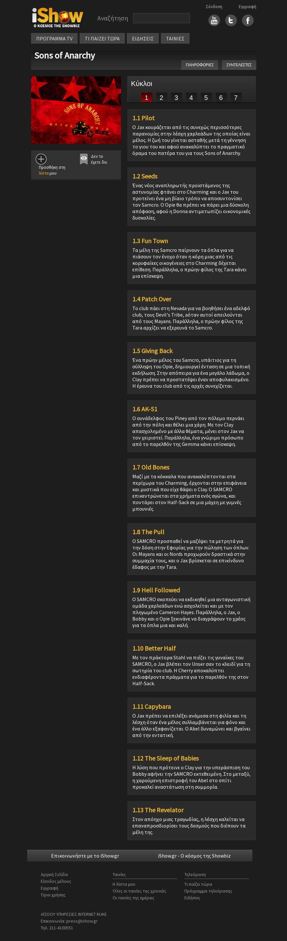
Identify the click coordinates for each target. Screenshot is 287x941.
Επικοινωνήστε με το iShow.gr (85, 855)
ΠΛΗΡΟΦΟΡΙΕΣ (200, 65)
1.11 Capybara (151, 706)
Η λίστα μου (124, 884)
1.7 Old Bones (150, 467)
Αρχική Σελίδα (54, 874)
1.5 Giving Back (152, 351)
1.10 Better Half (154, 648)
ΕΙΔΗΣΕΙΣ (143, 38)
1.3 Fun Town (150, 241)
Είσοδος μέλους (56, 881)
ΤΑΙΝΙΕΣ (175, 38)
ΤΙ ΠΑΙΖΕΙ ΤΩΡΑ (102, 38)
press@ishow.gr (82, 921)
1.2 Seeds (144, 176)
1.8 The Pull (148, 532)
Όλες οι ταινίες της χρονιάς (139, 891)
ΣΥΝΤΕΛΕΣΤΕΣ (238, 65)
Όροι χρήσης (53, 895)
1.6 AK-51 (144, 409)
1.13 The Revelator (157, 810)
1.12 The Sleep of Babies (165, 758)
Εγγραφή (247, 6)
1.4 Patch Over (151, 299)
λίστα (44, 173)
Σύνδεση (214, 6)
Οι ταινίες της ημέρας (133, 898)
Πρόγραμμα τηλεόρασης (208, 891)
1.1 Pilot (143, 118)
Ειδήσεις (192, 898)
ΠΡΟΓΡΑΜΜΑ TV (54, 38)
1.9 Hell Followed (156, 590)
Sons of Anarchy (64, 55)
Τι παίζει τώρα (198, 884)
